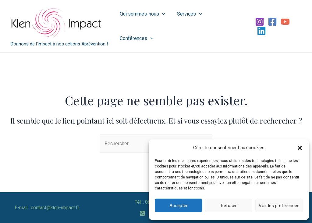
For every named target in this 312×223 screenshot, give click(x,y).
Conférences (226, 26)
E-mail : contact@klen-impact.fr (47, 207)
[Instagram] (258, 26)
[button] (300, 148)
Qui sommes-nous (142, 26)
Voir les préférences (279, 205)
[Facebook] (271, 26)
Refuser (229, 205)
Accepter (178, 205)
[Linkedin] (296, 26)
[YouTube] (284, 26)
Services (187, 26)
